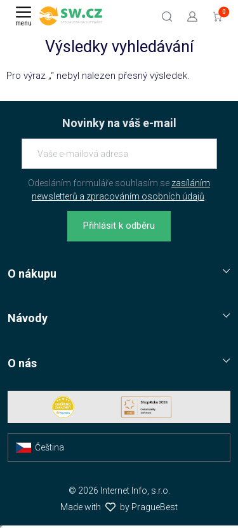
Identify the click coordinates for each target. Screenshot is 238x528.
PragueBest (154, 507)
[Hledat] (167, 16)
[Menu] (23, 16)
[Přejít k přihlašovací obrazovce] (192, 16)
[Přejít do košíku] (217, 16)
